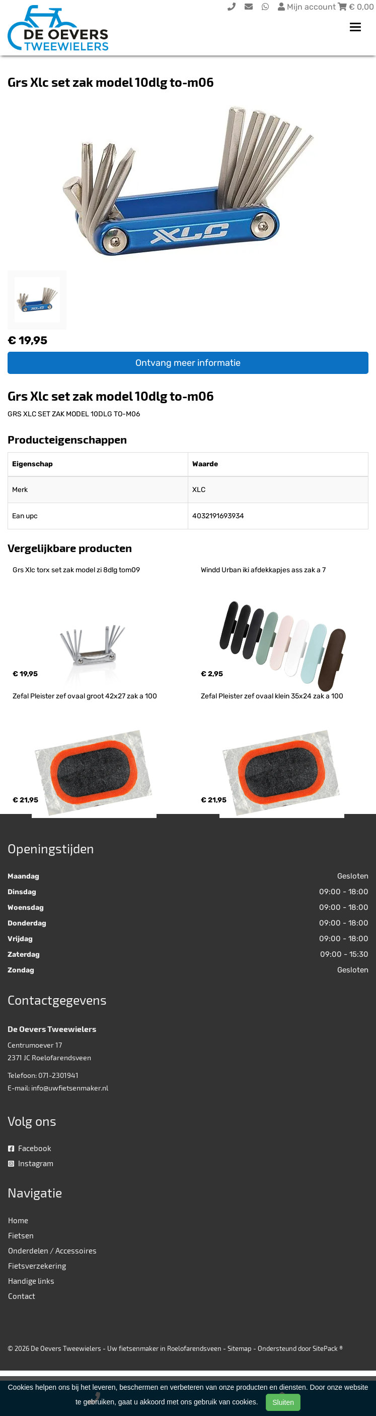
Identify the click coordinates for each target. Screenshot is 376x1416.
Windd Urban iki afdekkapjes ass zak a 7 (263, 570)
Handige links (31, 1280)
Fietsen (21, 1235)
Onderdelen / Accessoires (52, 1250)
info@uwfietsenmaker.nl (69, 1087)
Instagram (30, 1163)
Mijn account (308, 7)
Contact (21, 1295)
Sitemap (240, 1348)
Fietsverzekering (37, 1265)
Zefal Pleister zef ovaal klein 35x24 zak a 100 (272, 696)
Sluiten (283, 1402)
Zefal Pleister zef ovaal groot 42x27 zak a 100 (85, 696)
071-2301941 (58, 1075)
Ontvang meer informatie (188, 362)
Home (18, 1220)
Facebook (29, 1148)
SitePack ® (328, 1348)
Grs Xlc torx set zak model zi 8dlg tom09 (76, 570)
